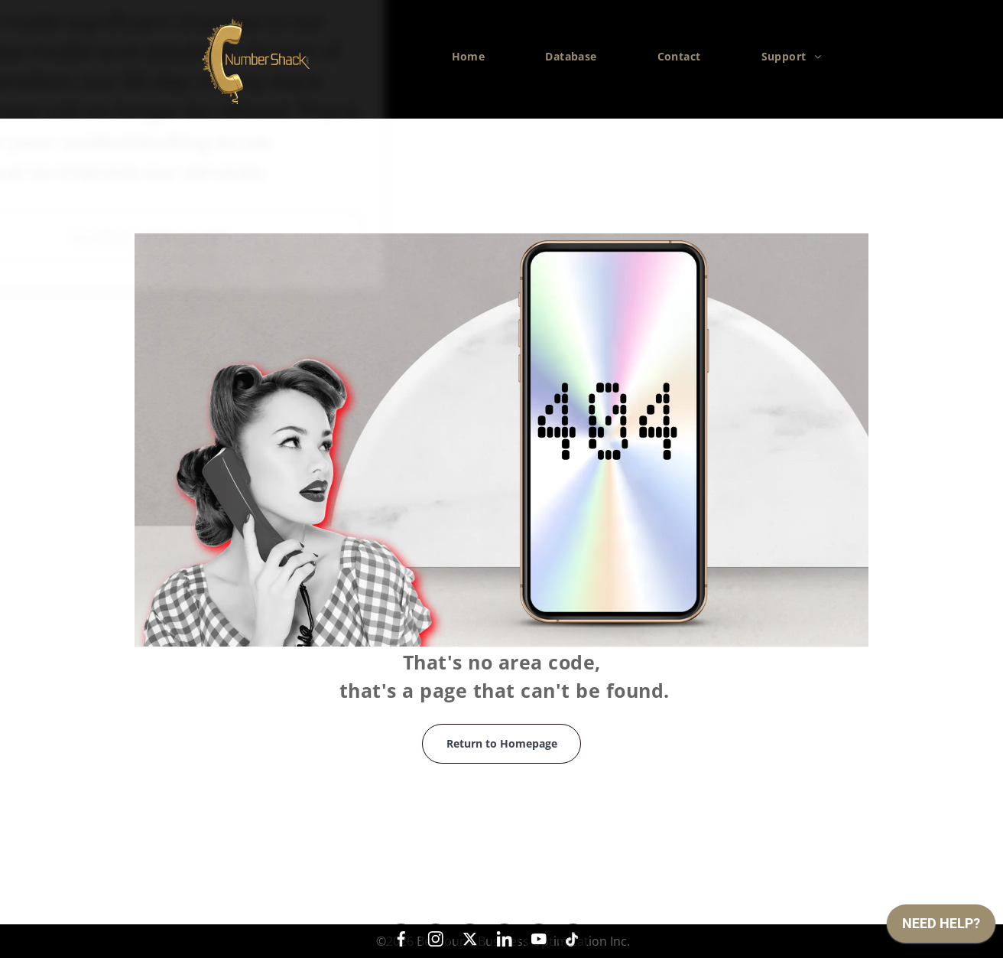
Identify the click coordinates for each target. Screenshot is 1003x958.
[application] (941, 927)
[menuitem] (474, 57)
